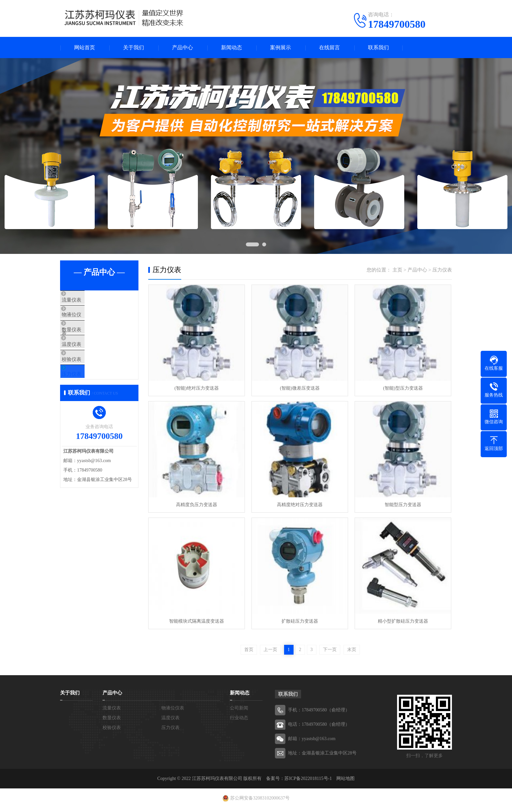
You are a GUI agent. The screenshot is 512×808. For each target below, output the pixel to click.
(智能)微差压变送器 (299, 388)
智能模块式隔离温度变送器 (196, 621)
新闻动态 (231, 47)
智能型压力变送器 (403, 504)
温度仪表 (85, 358)
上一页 (270, 649)
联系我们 (378, 47)
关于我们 (133, 47)
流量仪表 (85, 300)
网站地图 (345, 778)
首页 (248, 649)
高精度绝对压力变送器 (300, 504)
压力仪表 (85, 396)
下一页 (330, 649)
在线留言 (329, 47)
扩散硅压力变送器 (299, 621)
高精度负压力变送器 (196, 504)
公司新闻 (239, 708)
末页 (351, 649)
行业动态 (239, 717)
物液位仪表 (87, 319)
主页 (397, 269)
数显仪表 (85, 338)
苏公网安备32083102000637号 (260, 798)
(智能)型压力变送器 (403, 388)
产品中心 (182, 47)
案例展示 (280, 47)
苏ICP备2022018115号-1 (308, 778)
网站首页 (84, 47)
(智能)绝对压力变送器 (196, 388)
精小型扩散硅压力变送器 (403, 621)
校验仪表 (85, 377)
